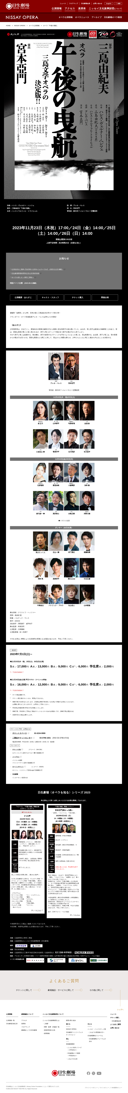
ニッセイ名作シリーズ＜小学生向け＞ (75, 1049)
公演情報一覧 (10, 1020)
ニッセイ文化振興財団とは (51, 1020)
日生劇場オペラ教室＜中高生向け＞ (74, 1054)
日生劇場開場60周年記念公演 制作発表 (25, 273)
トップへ (120, 1009)
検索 (118, 3)
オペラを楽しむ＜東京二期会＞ (23, 277)
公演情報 (57, 9)
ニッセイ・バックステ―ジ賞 (97, 1029)
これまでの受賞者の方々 (96, 1032)
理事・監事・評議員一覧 (51, 1027)
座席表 (82, 9)
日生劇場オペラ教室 (113, 17)
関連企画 (105, 297)
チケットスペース (20, 733)
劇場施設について (27, 1014)
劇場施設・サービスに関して (61, 990)
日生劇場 (15, 774)
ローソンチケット (19, 767)
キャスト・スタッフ (50, 297)
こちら (39, 910)
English (108, 3)
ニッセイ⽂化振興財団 (105, 9)
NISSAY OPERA (71, 1029)
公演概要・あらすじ (23, 297)
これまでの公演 (72, 1059)
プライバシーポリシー (91, 1087)
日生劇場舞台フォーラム (95, 1035)
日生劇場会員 (85, 3)
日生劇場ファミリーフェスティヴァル (74, 1034)
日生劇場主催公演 (11, 1023)
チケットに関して (24, 990)
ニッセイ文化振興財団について (53, 1014)
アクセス (70, 9)
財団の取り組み (71, 1020)
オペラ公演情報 (66, 17)
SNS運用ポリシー (117, 1087)
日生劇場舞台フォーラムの (97, 1040)
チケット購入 (78, 297)
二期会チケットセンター (23, 738)
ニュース (63, 3)
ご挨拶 (46, 1023)
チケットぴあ (17, 749)
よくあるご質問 (115, 1024)
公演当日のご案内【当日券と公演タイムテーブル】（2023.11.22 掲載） (37, 269)
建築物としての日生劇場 (29, 1030)
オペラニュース (82, 17)
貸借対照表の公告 (49, 1030)
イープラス (17, 757)
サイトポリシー (104, 1087)
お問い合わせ (97, 3)
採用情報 (47, 1033)
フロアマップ (73, 3)
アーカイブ (97, 17)
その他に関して (97, 990)
